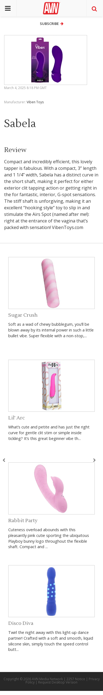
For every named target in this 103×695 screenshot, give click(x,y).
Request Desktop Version (57, 682)
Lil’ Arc (16, 418)
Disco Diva (20, 623)
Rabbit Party (23, 520)
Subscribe (51, 23)
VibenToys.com (67, 227)
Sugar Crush (23, 315)
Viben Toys (35, 102)
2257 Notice (75, 679)
